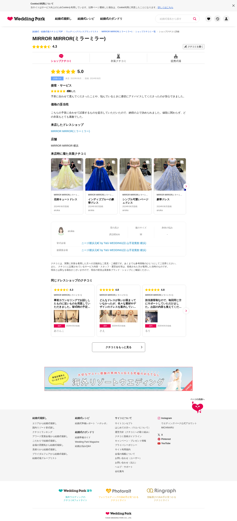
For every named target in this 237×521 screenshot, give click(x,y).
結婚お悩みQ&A (83, 446)
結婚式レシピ (86, 18)
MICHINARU (167, 427)
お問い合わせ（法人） (126, 462)
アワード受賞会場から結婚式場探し (50, 436)
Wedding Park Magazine (87, 442)
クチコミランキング (42, 432)
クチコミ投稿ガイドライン (128, 436)
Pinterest (166, 439)
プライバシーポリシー (126, 445)
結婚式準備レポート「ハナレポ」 (91, 423)
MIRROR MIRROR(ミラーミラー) (69, 38)
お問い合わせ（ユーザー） (128, 458)
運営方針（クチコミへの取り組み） (133, 432)
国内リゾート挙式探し (43, 427)
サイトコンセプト (124, 423)
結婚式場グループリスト (44, 458)
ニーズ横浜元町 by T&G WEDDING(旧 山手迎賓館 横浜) (113, 243)
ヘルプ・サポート (124, 467)
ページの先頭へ (197, 406)
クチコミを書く (195, 46)
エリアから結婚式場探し (44, 423)
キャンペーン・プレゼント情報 (130, 440)
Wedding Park (118, 513)
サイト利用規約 (123, 449)
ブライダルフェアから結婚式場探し (50, 454)
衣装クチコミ (118, 58)
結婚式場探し (63, 18)
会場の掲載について (125, 454)
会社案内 (119, 471)
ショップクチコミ (61, 58)
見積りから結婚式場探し (44, 449)
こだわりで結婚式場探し (44, 440)
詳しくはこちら (165, 7)
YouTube (166, 443)
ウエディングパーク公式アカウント (179, 423)
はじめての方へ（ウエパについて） (133, 427)
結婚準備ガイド (83, 437)
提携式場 (176, 58)
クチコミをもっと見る (118, 347)
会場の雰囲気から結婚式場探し (48, 445)
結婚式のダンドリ (111, 18)
